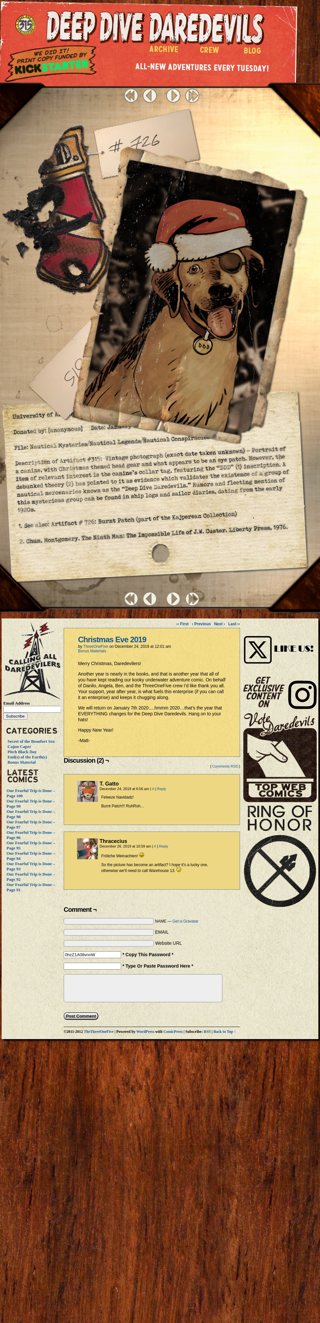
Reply (161, 789)
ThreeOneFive (95, 646)
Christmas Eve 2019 (112, 639)
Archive (164, 51)
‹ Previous (201, 624)
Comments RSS (225, 766)
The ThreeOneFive (26, 25)
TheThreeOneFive (98, 1032)
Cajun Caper (19, 746)
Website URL (168, 943)
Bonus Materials (92, 651)
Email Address (16, 703)
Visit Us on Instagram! (280, 643)
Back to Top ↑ (225, 1032)
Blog (254, 52)
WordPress (145, 1032)
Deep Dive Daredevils (155, 27)
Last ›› (234, 624)
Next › (219, 624)
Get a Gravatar (185, 921)
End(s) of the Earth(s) (27, 757)
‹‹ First (182, 624)
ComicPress (173, 1032)
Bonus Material (22, 762)
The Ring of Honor (280, 858)
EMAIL (162, 932)
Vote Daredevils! (280, 757)
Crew (209, 51)
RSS (207, 1032)
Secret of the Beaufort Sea (31, 741)
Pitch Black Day (22, 751)
